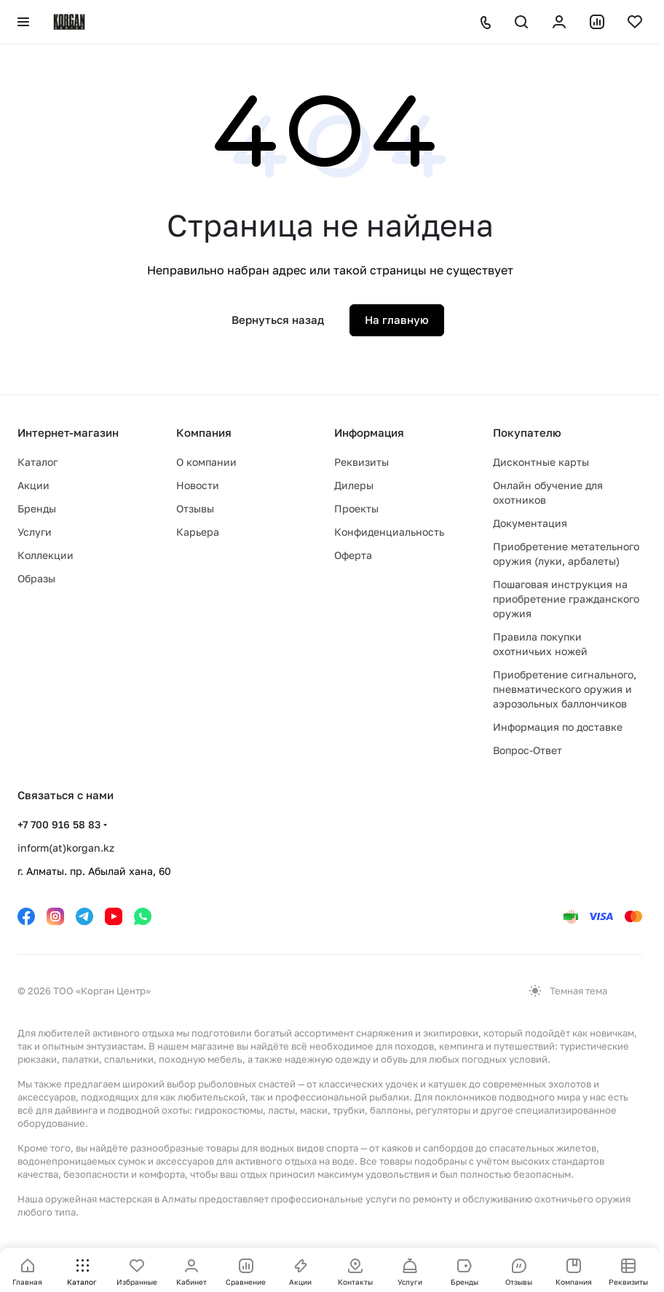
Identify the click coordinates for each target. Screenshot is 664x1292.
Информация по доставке (557, 727)
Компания (204, 432)
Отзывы (195, 508)
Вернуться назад (278, 319)
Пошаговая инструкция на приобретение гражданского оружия (566, 598)
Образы (36, 578)
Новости (197, 485)
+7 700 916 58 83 (58, 824)
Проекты (356, 508)
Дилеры (354, 485)
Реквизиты (361, 462)
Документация (530, 523)
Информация (369, 432)
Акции (33, 485)
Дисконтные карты (541, 462)
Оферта (353, 555)
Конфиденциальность (389, 532)
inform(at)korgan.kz (65, 847)
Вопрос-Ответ (527, 750)
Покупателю (527, 432)
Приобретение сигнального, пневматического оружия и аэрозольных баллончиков (564, 689)
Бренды (36, 508)
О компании (206, 462)
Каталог (37, 462)
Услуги (34, 532)
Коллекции (45, 555)
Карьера (197, 532)
